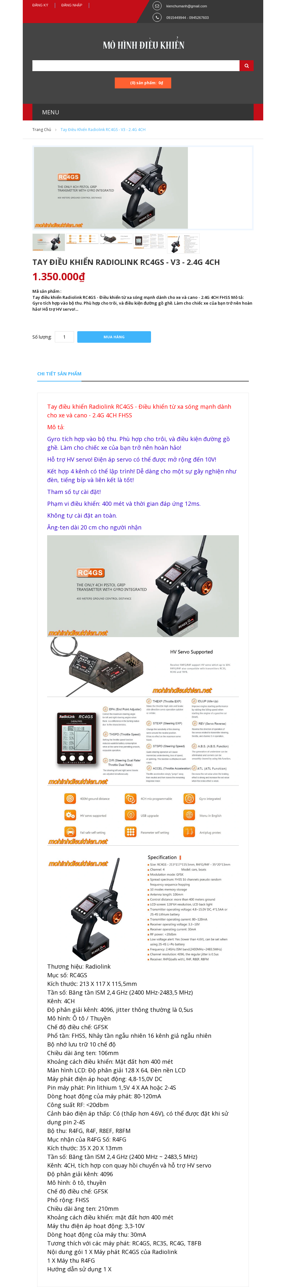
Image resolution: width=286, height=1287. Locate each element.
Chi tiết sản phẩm (59, 374)
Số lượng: (42, 337)
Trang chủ (41, 129)
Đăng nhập (72, 5)
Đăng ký (40, 5)
